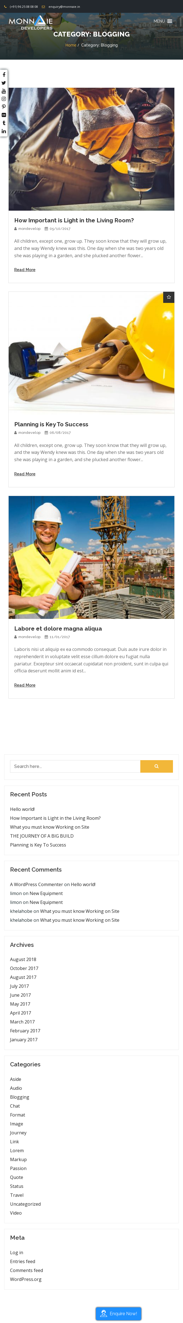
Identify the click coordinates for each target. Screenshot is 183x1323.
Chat (15, 1106)
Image (16, 1124)
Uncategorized (25, 1204)
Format (17, 1115)
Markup (18, 1159)
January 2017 (23, 1040)
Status (16, 1186)
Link (14, 1142)
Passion (18, 1168)
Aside (15, 1079)
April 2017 (20, 1013)
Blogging (19, 1097)
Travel (16, 1195)
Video (16, 1213)
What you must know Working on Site (49, 827)
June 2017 (20, 995)
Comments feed (26, 1270)
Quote (16, 1177)
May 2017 (20, 1004)
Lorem (17, 1150)
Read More (24, 269)
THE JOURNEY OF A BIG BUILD (42, 836)
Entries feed (22, 1261)
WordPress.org (26, 1279)
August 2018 (23, 959)
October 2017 (24, 968)
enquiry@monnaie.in (64, 7)
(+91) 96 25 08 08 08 (24, 7)
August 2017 (23, 977)
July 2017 (19, 986)
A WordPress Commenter (36, 884)
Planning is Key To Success (38, 845)
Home (70, 45)
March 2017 (22, 1022)
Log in (16, 1252)
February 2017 (25, 1031)
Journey (18, 1133)
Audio (16, 1088)
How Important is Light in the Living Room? (55, 818)
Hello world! (22, 809)
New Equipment (46, 893)
